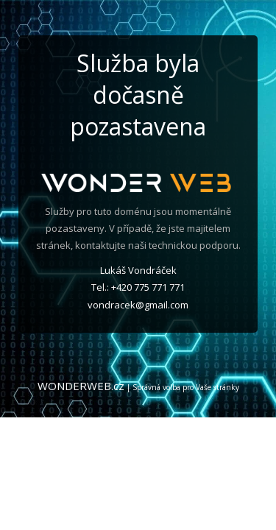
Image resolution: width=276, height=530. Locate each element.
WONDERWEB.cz (81, 385)
